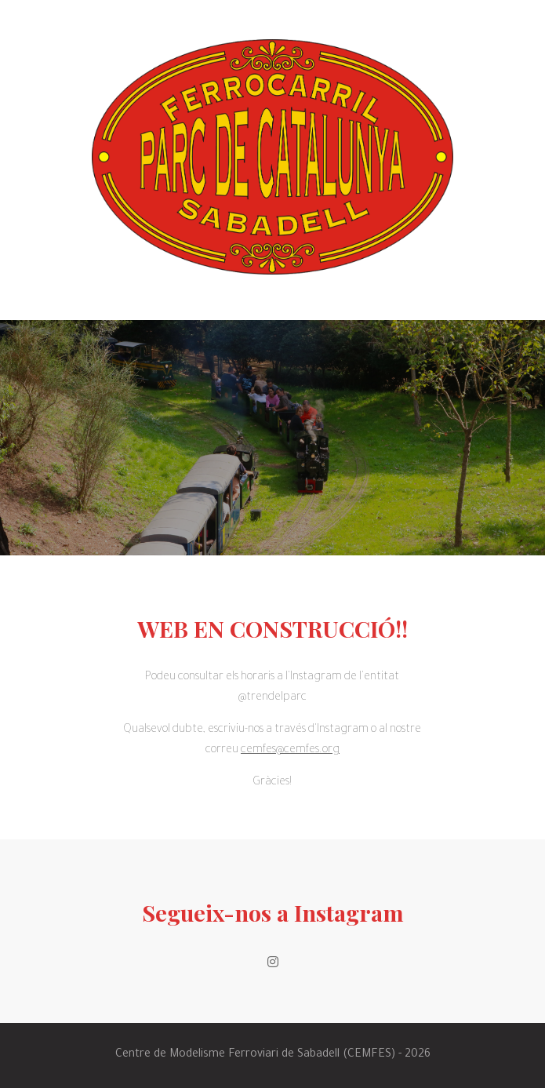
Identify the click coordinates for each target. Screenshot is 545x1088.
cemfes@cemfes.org (290, 750)
